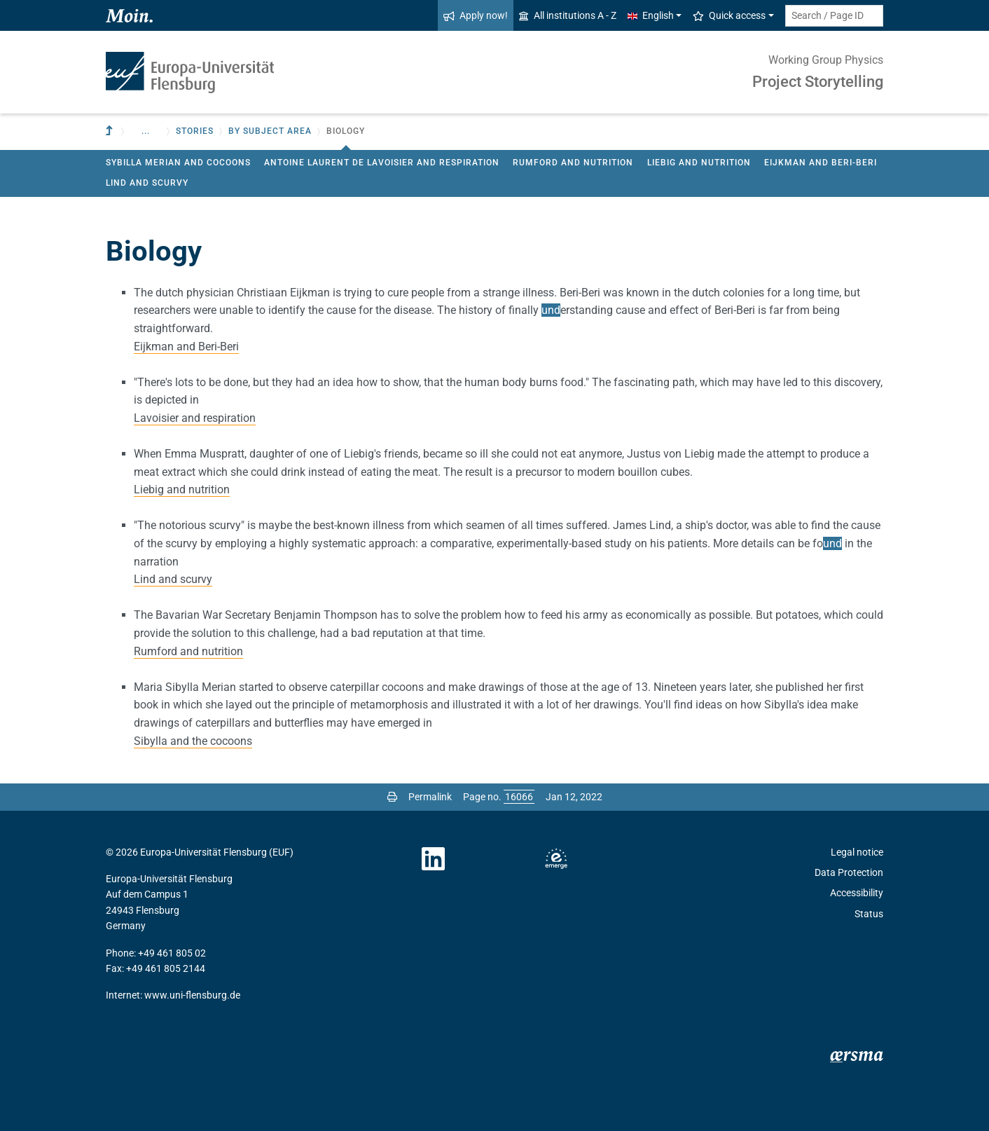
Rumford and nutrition (573, 162)
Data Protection (849, 872)
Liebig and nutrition (699, 162)
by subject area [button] (270, 131)
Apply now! (475, 15)
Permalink (430, 796)
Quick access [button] (729, 15)
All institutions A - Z (567, 15)
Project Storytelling (817, 81)
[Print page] (392, 796)
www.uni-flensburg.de (192, 995)
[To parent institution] (111, 131)
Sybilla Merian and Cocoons (178, 162)
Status (869, 913)
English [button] (651, 15)
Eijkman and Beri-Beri (820, 162)
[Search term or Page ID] (834, 16)
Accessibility (856, 892)
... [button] (145, 131)
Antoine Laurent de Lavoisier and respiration (381, 162)
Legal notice (857, 852)
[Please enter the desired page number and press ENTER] (519, 797)
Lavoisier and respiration (195, 418)
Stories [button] (195, 131)
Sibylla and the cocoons (193, 741)
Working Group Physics (825, 60)
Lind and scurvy (147, 183)
